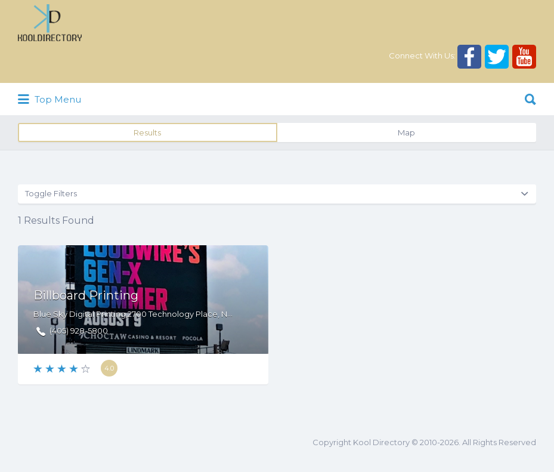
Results (147, 132)
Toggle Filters (51, 193)
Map (406, 132)
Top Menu (49, 100)
